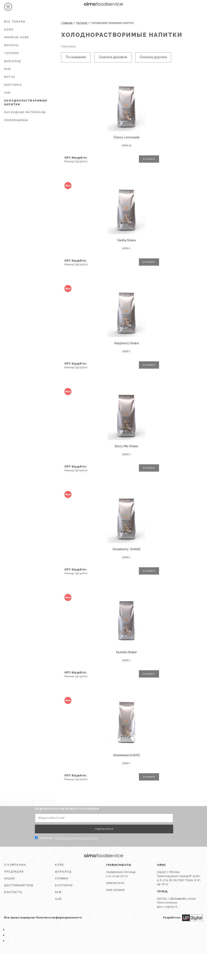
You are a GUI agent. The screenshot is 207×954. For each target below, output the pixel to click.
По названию (76, 57)
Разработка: (183, 917)
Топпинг (12, 53)
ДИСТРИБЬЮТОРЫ (18, 885)
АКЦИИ (9, 878)
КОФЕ (8, 29)
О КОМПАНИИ (15, 864)
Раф (58, 892)
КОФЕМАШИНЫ (16, 120)
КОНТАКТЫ (13, 892)
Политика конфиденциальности (59, 917)
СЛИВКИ (61, 878)
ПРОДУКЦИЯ (14, 871)
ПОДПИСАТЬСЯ (104, 829)
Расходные (25, 112)
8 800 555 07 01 (115, 883)
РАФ (7, 69)
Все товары (14, 21)
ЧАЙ (7, 92)
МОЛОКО (11, 45)
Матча (9, 77)
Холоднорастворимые (25, 102)
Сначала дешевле (113, 57)
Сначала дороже (153, 57)
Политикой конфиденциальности (76, 838)
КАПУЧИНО (13, 84)
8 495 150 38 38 (115, 889)
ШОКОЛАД (12, 61)
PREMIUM (16, 37)
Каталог (81, 22)
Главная (66, 22)
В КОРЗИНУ (149, 159)
